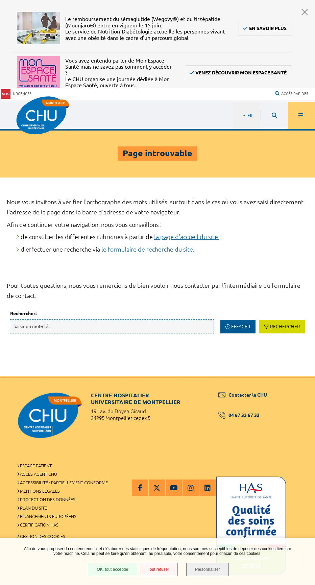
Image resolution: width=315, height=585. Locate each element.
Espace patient (36, 465)
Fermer (304, 12)
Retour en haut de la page (298, 376)
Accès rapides (291, 94)
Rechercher (285, 326)
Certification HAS (39, 524)
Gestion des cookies (42, 536)
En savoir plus (268, 28)
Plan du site (33, 508)
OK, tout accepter (112, 569)
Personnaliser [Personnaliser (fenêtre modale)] (207, 569)
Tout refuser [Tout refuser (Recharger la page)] (158, 569)
